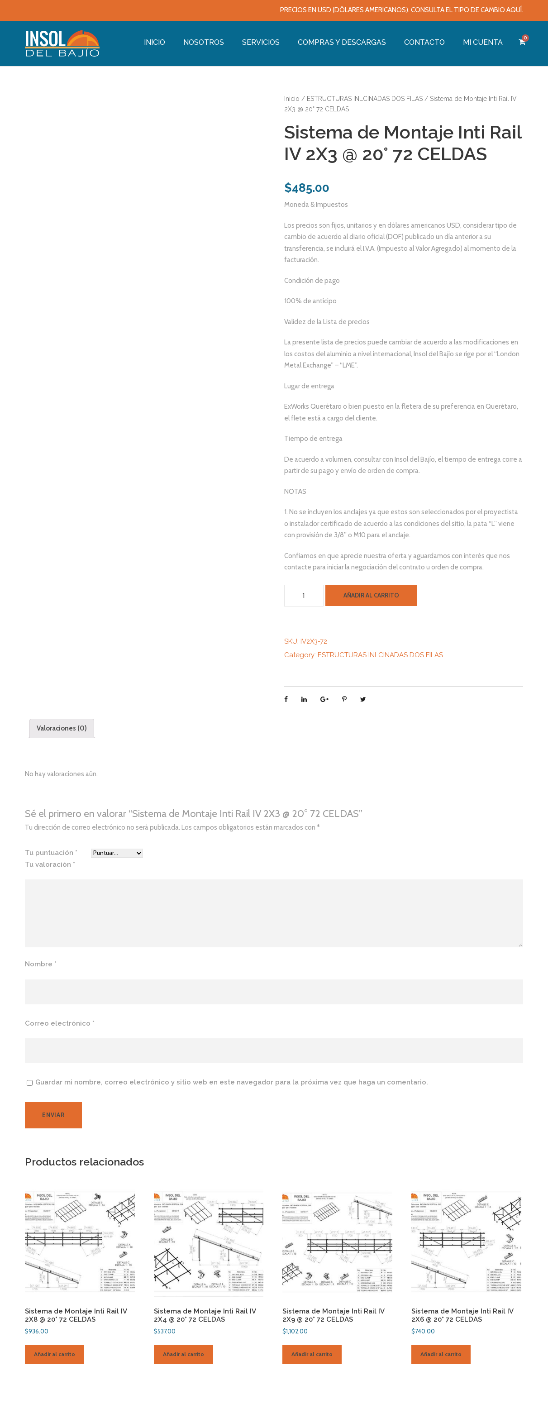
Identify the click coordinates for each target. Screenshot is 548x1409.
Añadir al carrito (371, 595)
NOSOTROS (203, 42)
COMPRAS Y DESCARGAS (342, 42)
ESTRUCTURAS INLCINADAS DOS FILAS (365, 98)
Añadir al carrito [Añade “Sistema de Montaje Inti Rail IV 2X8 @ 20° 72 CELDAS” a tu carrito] (54, 1354)
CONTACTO (424, 42)
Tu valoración (50, 864)
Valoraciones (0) (62, 728)
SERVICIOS (261, 42)
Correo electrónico (60, 1023)
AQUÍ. (514, 10)
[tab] (61, 728)
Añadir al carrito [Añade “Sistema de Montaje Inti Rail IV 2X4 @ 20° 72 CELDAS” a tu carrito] (183, 1354)
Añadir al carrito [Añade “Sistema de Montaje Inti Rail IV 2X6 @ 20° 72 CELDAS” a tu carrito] (441, 1354)
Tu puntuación (51, 853)
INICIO (154, 42)
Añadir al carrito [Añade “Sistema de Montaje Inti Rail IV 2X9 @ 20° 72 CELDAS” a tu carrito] (312, 1354)
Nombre (41, 964)
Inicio (292, 98)
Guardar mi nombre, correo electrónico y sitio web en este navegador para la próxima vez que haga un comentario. (231, 1082)
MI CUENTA (483, 42)
